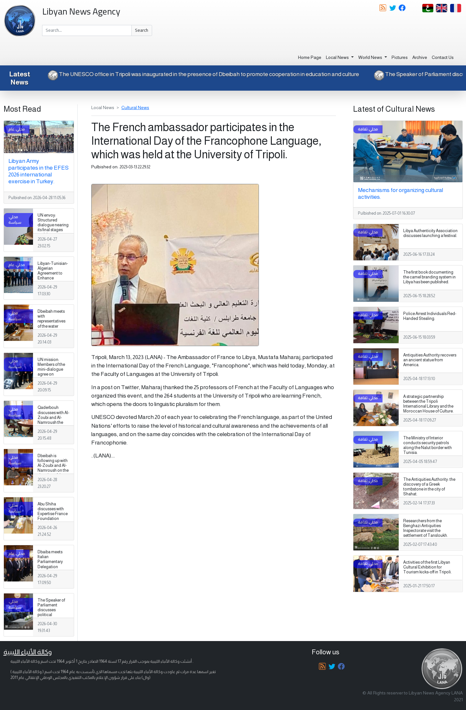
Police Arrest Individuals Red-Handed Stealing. (429, 316)
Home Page (309, 57)
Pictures (400, 57)
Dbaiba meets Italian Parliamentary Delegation (50, 559)
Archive (419, 57)
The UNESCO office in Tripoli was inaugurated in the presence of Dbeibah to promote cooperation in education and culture (197, 74)
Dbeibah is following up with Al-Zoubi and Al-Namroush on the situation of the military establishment (53, 471)
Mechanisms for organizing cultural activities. (400, 193)
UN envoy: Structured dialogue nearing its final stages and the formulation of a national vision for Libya (53, 232)
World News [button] (370, 57)
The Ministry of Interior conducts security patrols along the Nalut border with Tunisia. (427, 445)
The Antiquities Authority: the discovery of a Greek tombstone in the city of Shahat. (429, 486)
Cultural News (135, 107)
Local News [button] (338, 57)
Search (141, 30)
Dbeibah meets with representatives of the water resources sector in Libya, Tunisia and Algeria (53, 326)
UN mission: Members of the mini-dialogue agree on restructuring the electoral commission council (52, 376)
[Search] (87, 30)
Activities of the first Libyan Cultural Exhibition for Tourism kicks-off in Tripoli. (427, 567)
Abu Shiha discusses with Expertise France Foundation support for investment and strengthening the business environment (53, 524)
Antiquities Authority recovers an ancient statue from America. (429, 360)
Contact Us (443, 57)
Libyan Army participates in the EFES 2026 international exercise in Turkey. (38, 171)
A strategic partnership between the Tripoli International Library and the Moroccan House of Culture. (428, 403)
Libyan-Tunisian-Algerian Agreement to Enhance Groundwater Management (53, 275)
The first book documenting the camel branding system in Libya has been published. (429, 277)
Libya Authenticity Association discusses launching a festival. (430, 233)
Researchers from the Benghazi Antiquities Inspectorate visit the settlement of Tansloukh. (425, 528)
